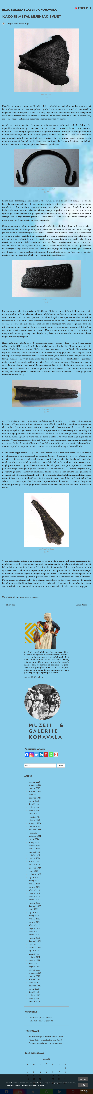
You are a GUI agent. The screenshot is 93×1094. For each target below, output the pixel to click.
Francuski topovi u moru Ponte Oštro (46, 1036)
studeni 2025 (34, 788)
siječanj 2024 (34, 858)
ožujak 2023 (34, 890)
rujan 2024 (33, 833)
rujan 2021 (33, 944)
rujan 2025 (33, 794)
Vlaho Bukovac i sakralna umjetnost (45, 1040)
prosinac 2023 (35, 861)
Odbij (83, 1085)
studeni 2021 (34, 938)
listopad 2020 (35, 979)
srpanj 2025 (34, 801)
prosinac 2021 (35, 934)
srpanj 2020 (34, 989)
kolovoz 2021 (35, 947)
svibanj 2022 (34, 919)
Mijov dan (10, 605)
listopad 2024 (35, 829)
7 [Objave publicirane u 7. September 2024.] (59, 1072)
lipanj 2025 (34, 804)
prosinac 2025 (35, 785)
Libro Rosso (81, 605)
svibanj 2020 (34, 995)
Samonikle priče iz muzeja (26, 597)
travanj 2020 (34, 998)
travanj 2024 (34, 849)
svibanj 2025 (34, 807)
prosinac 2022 (35, 899)
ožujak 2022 (34, 925)
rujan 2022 (33, 909)
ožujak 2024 (34, 852)
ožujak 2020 (34, 1001)
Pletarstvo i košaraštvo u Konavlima (45, 1043)
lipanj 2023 (34, 880)
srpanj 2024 (34, 839)
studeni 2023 (34, 864)
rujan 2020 (33, 982)
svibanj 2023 (34, 884)
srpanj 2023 (34, 877)
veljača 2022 (34, 928)
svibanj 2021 (34, 957)
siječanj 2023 (34, 896)
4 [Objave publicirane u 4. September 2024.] (40, 1072)
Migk (27, 23)
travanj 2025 (34, 810)
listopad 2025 (35, 791)
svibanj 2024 (34, 845)
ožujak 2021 (34, 963)
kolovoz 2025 (35, 798)
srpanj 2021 (34, 950)
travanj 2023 (34, 887)
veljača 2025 (34, 817)
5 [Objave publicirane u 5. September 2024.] (46, 1072)
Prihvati (83, 1079)
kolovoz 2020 (35, 986)
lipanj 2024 (34, 842)
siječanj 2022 (34, 931)
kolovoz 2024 (35, 836)
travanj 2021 (34, 960)
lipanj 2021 (34, 954)
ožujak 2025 (34, 814)
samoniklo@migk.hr (33, 677)
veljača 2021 (34, 966)
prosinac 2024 (35, 823)
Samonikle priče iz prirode (41, 1021)
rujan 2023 (33, 871)
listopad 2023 (35, 868)
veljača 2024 (34, 855)
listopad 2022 (35, 906)
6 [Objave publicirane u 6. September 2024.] (52, 1072)
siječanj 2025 (34, 820)
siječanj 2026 (34, 782)
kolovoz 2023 (35, 874)
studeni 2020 (34, 976)
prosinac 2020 (35, 973)
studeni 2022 (34, 903)
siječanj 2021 (34, 970)
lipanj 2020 (34, 992)
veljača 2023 (34, 893)
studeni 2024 (34, 826)
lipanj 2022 (34, 915)
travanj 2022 (34, 922)
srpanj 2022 (34, 912)
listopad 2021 (35, 941)
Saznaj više (83, 1090)
